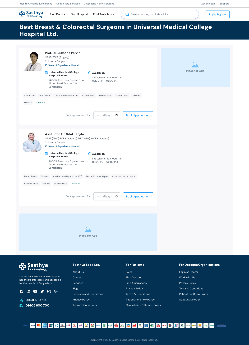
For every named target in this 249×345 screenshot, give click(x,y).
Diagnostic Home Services (99, 3)
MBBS (48, 57)
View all (40, 102)
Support (224, 3)
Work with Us (187, 277)
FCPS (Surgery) (60, 57)
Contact (78, 277)
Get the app (208, 3)
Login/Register (217, 14)
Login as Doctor (188, 272)
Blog (75, 288)
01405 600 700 (37, 305)
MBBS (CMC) (52, 138)
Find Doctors (134, 277)
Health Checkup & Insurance (36, 3)
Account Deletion (190, 299)
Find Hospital (79, 14)
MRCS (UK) (84, 138)
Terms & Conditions (85, 305)
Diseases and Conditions (88, 294)
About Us (78, 272)
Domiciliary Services (68, 3)
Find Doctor (57, 14)
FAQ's (129, 272)
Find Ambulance (103, 14)
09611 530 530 (37, 300)
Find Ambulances (136, 283)
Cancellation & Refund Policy (143, 305)
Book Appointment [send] (138, 115)
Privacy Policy (81, 299)
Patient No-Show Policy (140, 299)
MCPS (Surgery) (100, 138)
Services (78, 283)
